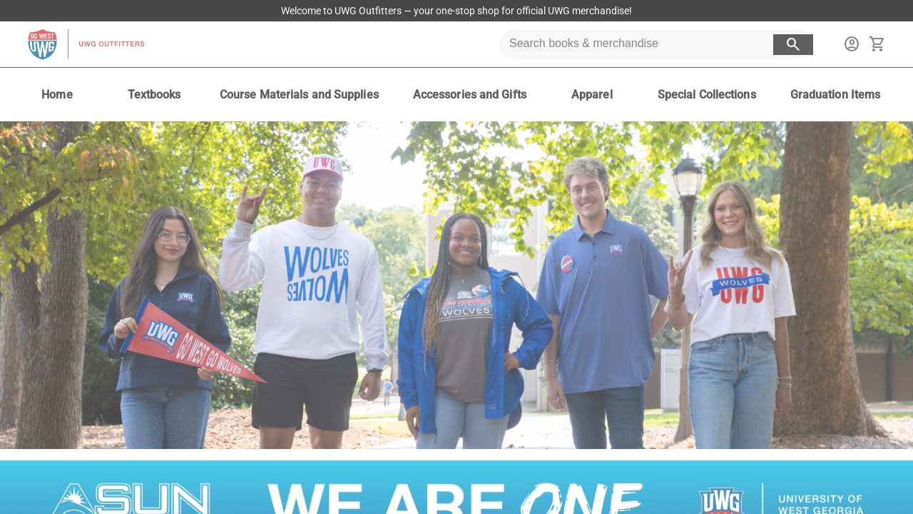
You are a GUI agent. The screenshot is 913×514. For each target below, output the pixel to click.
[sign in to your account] (851, 44)
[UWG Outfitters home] (85, 44)
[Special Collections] (706, 94)
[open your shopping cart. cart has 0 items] (877, 44)
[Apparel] (592, 94)
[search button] (793, 44)
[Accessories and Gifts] (470, 94)
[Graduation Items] (835, 94)
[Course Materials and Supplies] (299, 94)
